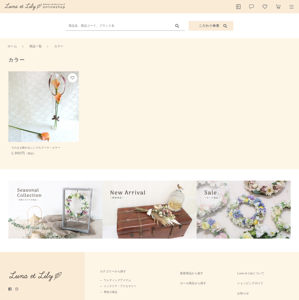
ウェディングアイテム (117, 280)
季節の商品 (110, 292)
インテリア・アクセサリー (120, 286)
